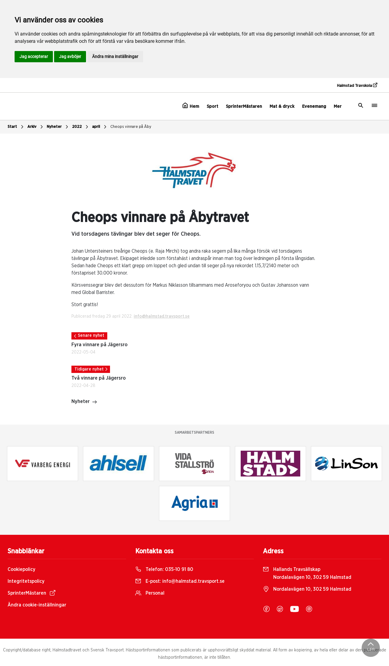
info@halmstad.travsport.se (162, 316)
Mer (338, 106)
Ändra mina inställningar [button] (115, 56)
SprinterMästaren (244, 106)
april (100, 127)
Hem (190, 106)
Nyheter (58, 127)
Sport (212, 106)
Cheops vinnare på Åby (130, 127)
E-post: (180, 581)
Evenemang (314, 106)
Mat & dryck (282, 106)
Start (16, 127)
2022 (81, 127)
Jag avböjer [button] (70, 56)
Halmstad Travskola (357, 85)
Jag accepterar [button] (33, 56)
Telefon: (164, 569)
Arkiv (35, 127)
